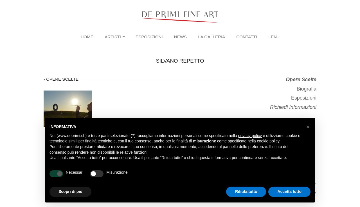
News (180, 36)
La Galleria (211, 36)
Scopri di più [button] (70, 191)
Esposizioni (149, 36)
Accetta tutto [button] (289, 191)
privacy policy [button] (250, 135)
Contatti (246, 36)
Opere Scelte (301, 79)
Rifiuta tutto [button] (246, 191)
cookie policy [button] (268, 141)
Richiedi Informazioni (293, 107)
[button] (307, 126)
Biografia (306, 89)
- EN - (273, 36)
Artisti (113, 36)
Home (87, 36)
